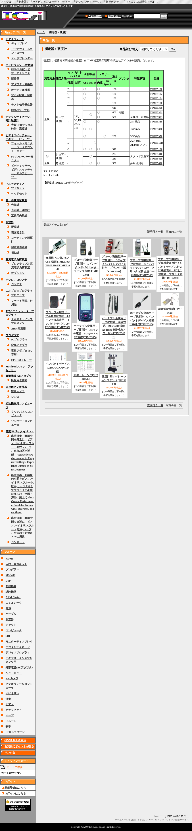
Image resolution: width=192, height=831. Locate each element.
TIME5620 (156, 163)
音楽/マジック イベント (20, 431)
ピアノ (10, 704)
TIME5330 (156, 129)
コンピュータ (14, 630)
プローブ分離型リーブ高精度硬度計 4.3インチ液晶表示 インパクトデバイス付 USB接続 (57, 320)
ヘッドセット (19, 193)
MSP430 (10, 575)
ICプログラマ (20, 339)
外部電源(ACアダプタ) (19, 667)
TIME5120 (156, 103)
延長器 (15, 78)
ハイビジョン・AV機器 (19, 65)
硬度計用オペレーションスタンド (113, 380)
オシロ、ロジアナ (16, 279)
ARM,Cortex (13, 597)
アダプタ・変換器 (22, 84)
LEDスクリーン (15, 732)
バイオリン (12, 693)
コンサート (18, 542)
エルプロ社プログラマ (19, 290)
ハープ (10, 715)
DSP (8, 580)
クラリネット (14, 709)
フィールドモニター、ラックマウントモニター (22, 147)
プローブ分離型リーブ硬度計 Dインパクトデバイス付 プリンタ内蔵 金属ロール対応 (142, 268)
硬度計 (15, 226)
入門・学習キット (16, 564)
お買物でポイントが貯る (19, 746)
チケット (11, 624)
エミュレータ (14, 602)
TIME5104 (156, 98)
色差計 (15, 204)
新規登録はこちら (15, 787)
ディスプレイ (19, 43)
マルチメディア (15, 183)
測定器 (10, 222)
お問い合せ (114, 16)
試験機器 (11, 591)
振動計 (15, 252)
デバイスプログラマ (18, 652)
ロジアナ (16, 284)
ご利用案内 (95, 16)
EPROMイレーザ (21, 360)
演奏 (8, 698)
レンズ (15, 396)
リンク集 (9, 752)
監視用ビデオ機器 (16, 387)
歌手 (8, 726)
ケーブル (11, 613)
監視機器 (11, 586)
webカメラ (12, 678)
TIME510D (156, 142)
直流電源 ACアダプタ (18, 375)
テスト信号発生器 (22, 104)
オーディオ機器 (20, 89)
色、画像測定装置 (16, 200)
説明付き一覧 (155, 231)
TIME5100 (156, 89)
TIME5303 (156, 117)
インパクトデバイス (58, 367)
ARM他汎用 (18, 328)
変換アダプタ (19, 345)
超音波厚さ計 (19, 247)
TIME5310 (156, 121)
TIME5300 (156, 107)
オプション (18, 273)
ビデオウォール (15, 39)
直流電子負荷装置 (16, 259)
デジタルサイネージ (18, 647)
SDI (8, 636)
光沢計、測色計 (20, 210)
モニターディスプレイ (19, 641)
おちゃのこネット (178, 816)
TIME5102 (156, 93)
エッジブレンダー (22, 58)
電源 (8, 608)
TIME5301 (156, 112)
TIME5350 (156, 136)
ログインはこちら (15, 793)
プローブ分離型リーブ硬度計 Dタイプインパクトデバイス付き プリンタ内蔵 (114, 264)
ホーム (41, 32)
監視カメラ (18, 391)
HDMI (9, 558)
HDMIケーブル (20, 110)
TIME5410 (156, 153)
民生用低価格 (19, 380)
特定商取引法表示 (15, 740)
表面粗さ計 (18, 232)
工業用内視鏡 (19, 215)
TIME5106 (156, 149)
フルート (11, 721)
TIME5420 (156, 158)
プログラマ (18, 295)
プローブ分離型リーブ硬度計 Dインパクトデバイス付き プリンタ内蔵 (86, 267)
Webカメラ (17, 188)
